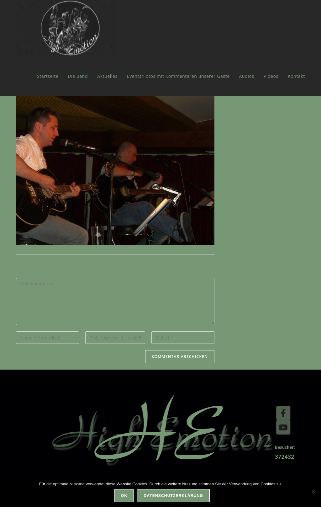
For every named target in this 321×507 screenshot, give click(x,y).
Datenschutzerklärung (173, 496)
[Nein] (313, 491)
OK (124, 496)
